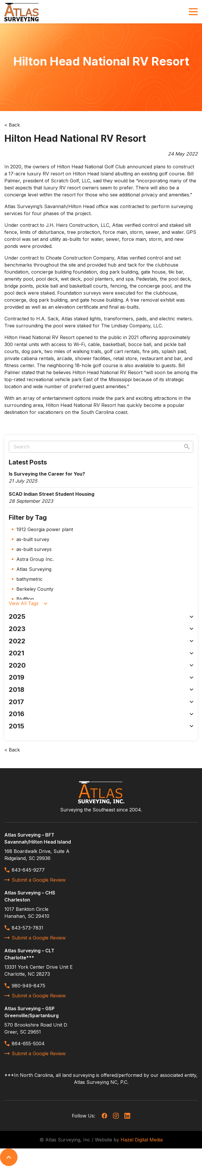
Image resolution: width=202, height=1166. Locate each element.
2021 (101, 653)
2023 (101, 629)
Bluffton (25, 599)
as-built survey (32, 539)
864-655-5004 (24, 1043)
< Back (12, 125)
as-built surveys (34, 549)
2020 (101, 665)
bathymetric (29, 579)
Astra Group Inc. (35, 559)
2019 (101, 677)
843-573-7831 (23, 928)
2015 (101, 726)
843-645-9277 (24, 870)
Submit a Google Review (35, 880)
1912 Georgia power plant (44, 529)
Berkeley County (34, 589)
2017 (101, 702)
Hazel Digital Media (142, 1140)
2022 (101, 641)
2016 (101, 714)
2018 (101, 689)
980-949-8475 (24, 986)
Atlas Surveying (33, 569)
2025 (101, 616)
